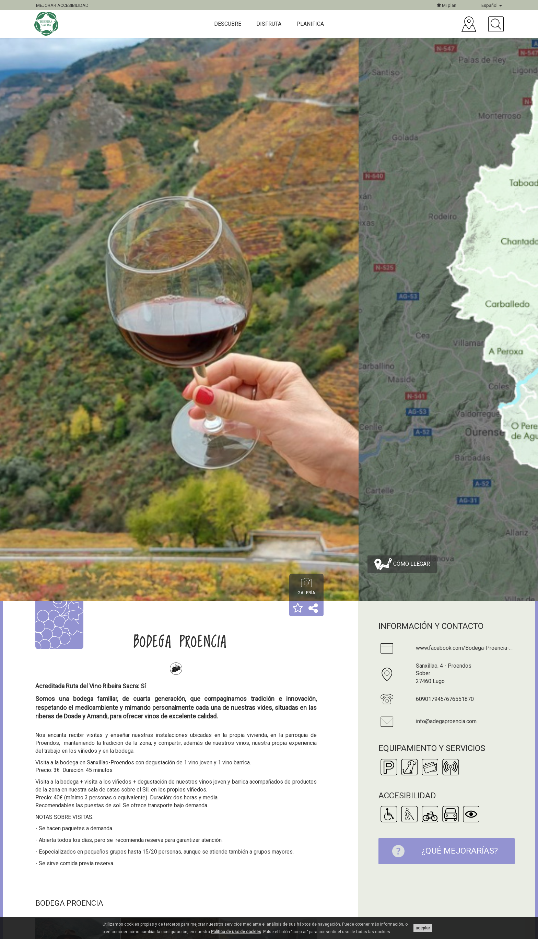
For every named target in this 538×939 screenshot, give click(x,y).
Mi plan (446, 5)
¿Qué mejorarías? (441, 851)
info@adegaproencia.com (446, 721)
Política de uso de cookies (236, 931)
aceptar (423, 928)
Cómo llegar (402, 564)
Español (491, 5)
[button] (297, 608)
